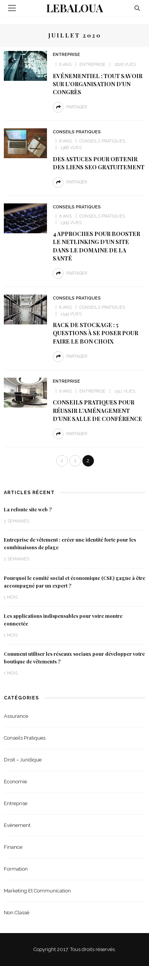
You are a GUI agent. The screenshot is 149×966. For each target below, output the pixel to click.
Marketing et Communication (37, 891)
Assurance (16, 716)
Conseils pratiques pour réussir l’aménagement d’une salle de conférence (97, 410)
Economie (15, 781)
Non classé (16, 912)
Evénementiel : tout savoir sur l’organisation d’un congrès (97, 84)
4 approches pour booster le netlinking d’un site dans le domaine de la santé (96, 246)
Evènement (17, 825)
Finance (13, 847)
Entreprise (66, 54)
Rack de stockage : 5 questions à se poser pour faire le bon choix (95, 333)
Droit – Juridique (23, 760)
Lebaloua (74, 8)
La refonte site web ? (28, 509)
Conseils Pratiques (77, 131)
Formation (16, 869)
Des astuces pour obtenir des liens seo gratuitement (98, 163)
